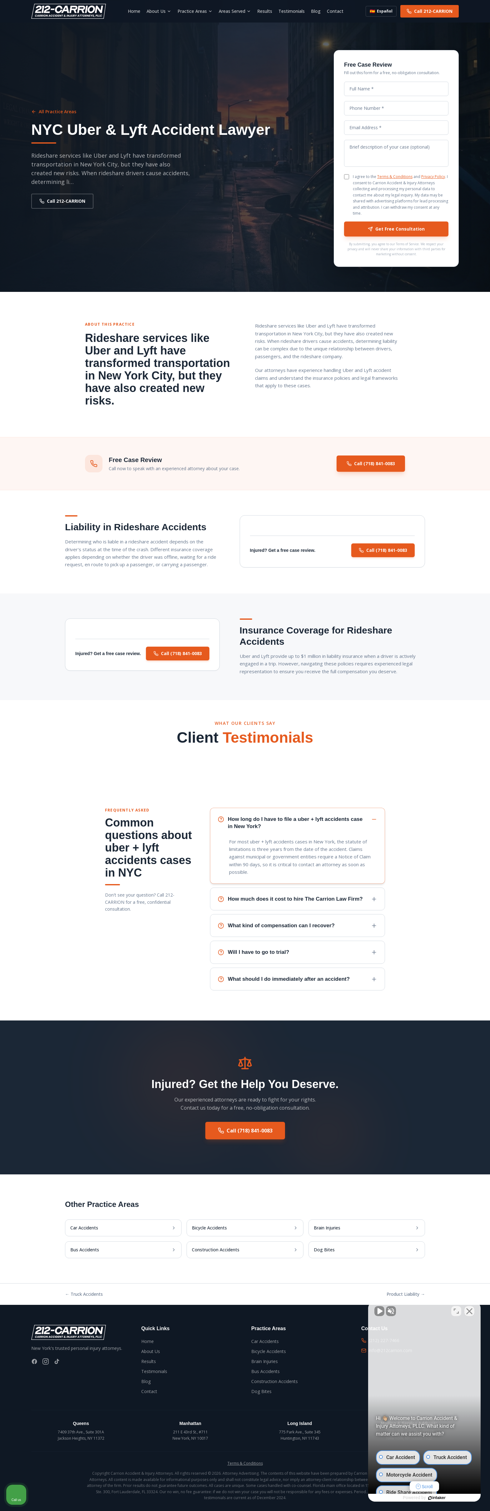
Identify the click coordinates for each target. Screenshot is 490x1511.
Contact (335, 11)
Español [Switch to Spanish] (381, 11)
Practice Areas (195, 11)
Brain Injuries (264, 1361)
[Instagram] (45, 1361)
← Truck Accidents (84, 1294)
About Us (159, 11)
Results (264, 11)
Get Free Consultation (396, 229)
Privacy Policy (433, 176)
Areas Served (235, 11)
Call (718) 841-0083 (371, 463)
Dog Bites (261, 1391)
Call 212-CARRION (429, 11)
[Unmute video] (379, 1311)
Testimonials (291, 11)
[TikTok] (57, 1361)
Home (134, 11)
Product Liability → (406, 1294)
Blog (316, 11)
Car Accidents (265, 1341)
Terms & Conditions (394, 176)
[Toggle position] (456, 1311)
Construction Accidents (274, 1381)
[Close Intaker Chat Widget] (469, 1311)
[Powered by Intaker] (437, 1498)
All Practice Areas (53, 111)
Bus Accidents (265, 1371)
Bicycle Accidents (268, 1351)
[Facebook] (34, 1361)
